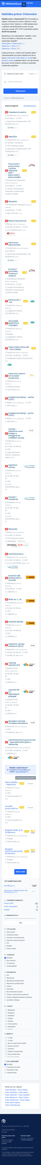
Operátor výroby (12, 466)
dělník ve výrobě (26, 58)
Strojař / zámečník (13, 498)
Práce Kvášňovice (11, 1100)
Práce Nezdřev (10, 1090)
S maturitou (9, 963)
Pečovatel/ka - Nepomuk (11, 783)
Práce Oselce (24, 1097)
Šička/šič (12, 529)
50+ (6, 975)
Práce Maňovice (11, 1097)
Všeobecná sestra (17, 112)
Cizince (8, 986)
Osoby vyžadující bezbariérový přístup (18, 997)
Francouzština (11, 1024)
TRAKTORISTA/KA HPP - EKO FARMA (18, 348)
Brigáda (6, 909)
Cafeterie (9, 1049)
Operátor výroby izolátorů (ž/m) (16, 645)
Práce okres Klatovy (12, 1103)
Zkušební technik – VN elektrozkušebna (18, 722)
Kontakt (4, 1132)
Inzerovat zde (27, 3)
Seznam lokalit (26, 1136)
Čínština (9, 1021)
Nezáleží (8, 958)
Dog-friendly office (12, 1054)
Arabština (9, 1016)
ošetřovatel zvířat (13, 58)
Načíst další (20, 872)
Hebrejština (10, 1027)
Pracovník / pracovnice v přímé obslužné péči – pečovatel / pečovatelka (14, 170)
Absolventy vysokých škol (14, 984)
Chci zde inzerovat (30, 106)
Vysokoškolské (10, 966)
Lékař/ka (12, 137)
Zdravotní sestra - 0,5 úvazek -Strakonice (17, 376)
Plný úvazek (9, 932)
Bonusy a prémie (12, 1046)
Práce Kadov (23, 1092)
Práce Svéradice (11, 1092)
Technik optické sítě (14, 664)
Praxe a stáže (10, 949)
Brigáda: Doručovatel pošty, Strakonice (14, 851)
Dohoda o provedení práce (14, 938)
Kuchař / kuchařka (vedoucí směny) (13, 272)
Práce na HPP (8, 903)
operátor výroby (7, 60)
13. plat (9, 1038)
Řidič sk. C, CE (15, 599)
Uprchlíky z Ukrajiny (12, 1000)
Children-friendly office (14, 1052)
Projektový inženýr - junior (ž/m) (21, 414)
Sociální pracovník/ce (11, 807)
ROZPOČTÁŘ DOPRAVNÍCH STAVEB (14, 578)
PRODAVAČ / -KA (14, 301)
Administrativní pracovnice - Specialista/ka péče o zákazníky (21, 742)
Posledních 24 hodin (12, 1067)
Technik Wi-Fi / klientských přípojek (14, 693)
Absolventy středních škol (14, 981)
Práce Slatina (22, 1090)
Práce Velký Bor (11, 1095)
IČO (6, 943)
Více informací (20, 772)
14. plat (9, 1041)
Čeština (9, 1018)
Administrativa (15, 554)
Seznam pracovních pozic (8, 1136)
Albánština (10, 1010)
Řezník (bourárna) (17, 221)
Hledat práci (20, 91)
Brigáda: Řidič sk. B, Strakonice (14, 831)
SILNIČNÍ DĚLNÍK (15, 622)
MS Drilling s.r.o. (9, 886)
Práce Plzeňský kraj (12, 1105)
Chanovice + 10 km (9, 46)
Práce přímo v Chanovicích (11, 44)
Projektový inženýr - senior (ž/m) (21, 398)
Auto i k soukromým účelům (15, 1043)
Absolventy (9, 978)
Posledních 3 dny (11, 1070)
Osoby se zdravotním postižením (16, 995)
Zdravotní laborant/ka (14, 244)
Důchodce (8, 989)
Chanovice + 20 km (9, 49)
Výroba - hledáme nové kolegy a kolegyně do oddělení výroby (16, 433)
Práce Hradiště (23, 1095)
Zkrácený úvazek (11, 935)
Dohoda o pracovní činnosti (14, 940)
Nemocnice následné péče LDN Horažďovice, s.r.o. (15, 891)
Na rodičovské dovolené (13, 992)
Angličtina (9, 1013)
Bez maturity (9, 961)
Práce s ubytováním (10, 906)
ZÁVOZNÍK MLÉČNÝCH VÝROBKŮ (13, 323)
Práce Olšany (25, 1100)
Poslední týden (10, 1073)
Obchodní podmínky (8, 1130)
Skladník (12, 201)
